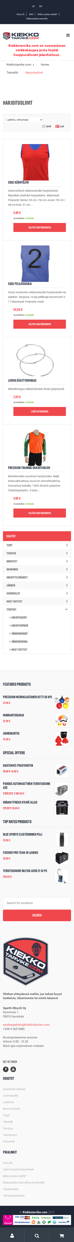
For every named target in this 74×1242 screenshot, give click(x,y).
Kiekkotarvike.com (19, 64)
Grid (46, 126)
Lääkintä (37, 585)
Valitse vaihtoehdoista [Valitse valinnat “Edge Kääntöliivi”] (39, 227)
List (59, 126)
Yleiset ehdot (11, 1189)
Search (37, 915)
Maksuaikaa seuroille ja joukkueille (24, 1182)
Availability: (19, 218)
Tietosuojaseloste (13, 1195)
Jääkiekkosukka (19, 641)
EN (40, 6)
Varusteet (37, 561)
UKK (31, 14)
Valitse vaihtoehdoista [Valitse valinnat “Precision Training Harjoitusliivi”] (39, 513)
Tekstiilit (12, 72)
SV (33, 6)
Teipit (37, 545)
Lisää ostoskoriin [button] (39, 411)
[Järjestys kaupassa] (24, 120)
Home (45, 64)
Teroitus (37, 553)
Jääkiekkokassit (19, 633)
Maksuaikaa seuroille (37, 18)
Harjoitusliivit (19, 617)
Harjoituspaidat (19, 625)
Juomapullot (37, 593)
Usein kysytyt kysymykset (18, 1169)
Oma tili (20, 14)
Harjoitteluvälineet (37, 577)
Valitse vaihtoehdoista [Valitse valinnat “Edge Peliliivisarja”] (39, 324)
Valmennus (37, 569)
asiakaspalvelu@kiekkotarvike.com (26, 1024)
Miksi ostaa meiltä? (47, 14)
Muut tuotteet (37, 601)
